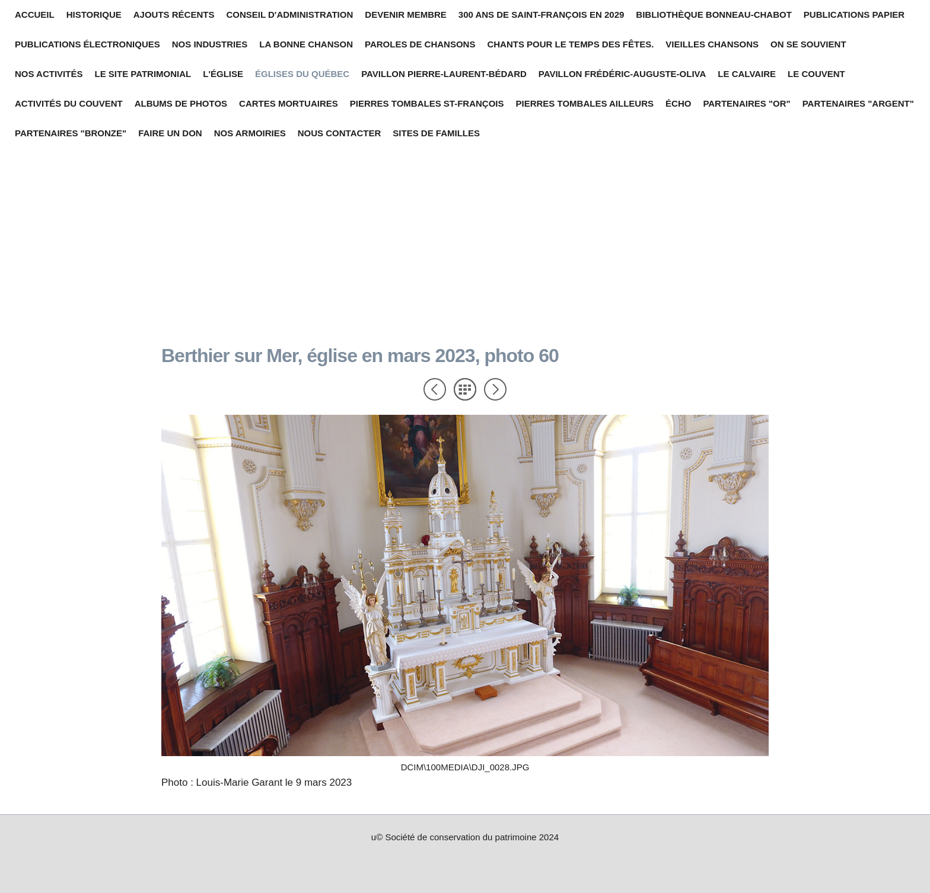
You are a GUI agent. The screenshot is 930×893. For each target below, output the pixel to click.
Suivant (495, 389)
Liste (465, 389)
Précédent (434, 389)
